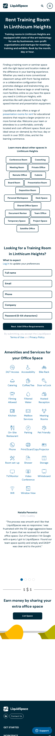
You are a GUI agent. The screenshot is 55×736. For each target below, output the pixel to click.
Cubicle (38, 175)
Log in (6, 263)
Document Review (18, 213)
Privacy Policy (37, 337)
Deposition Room (27, 190)
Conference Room (18, 160)
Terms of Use (17, 337)
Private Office (38, 167)
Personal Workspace (18, 198)
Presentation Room (37, 182)
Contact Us (16, 716)
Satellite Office (27, 228)
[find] (42, 6)
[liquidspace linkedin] (6, 716)
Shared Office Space (27, 205)
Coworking (40, 160)
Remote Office (20, 175)
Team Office (40, 213)
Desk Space (41, 198)
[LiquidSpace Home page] (15, 6)
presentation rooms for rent (18, 114)
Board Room (14, 182)
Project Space (40, 221)
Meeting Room (17, 167)
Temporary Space (17, 221)
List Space (27, 616)
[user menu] (50, 6)
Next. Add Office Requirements (27, 326)
